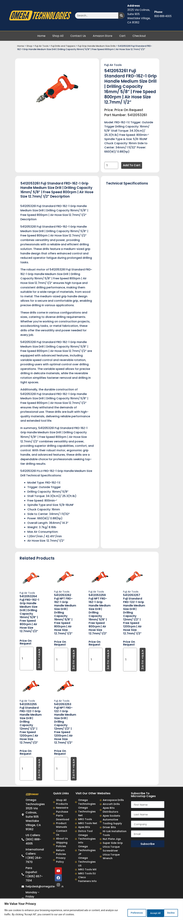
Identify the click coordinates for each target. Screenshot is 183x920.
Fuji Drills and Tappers (63, 45)
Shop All (57, 36)
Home (41, 36)
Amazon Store (102, 36)
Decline (147, 912)
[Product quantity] (111, 165)
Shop (29, 45)
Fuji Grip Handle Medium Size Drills (97, 45)
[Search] (121, 15)
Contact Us (78, 36)
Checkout (139, 36)
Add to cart (131, 165)
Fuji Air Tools (42, 45)
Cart (122, 36)
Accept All (168, 912)
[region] (91, 909)
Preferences (124, 912)
